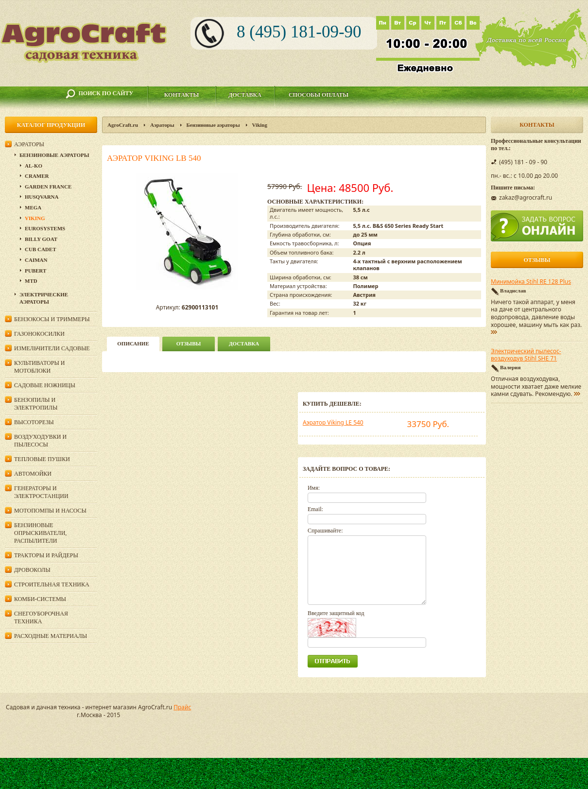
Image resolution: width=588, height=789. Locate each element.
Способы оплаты (318, 94)
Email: (315, 509)
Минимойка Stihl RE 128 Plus (531, 282)
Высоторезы (34, 422)
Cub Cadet (40, 249)
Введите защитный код (336, 613)
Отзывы (188, 343)
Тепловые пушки (42, 459)
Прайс (182, 707)
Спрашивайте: (325, 530)
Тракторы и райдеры (46, 555)
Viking (259, 125)
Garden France (48, 186)
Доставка (244, 94)
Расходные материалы (50, 636)
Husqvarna (41, 197)
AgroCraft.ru (122, 125)
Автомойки (33, 473)
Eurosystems (45, 228)
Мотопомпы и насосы (50, 510)
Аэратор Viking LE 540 (333, 422)
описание (133, 343)
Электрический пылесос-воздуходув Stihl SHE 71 (526, 355)
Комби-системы (40, 599)
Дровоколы (32, 569)
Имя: (314, 487)
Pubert (35, 271)
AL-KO (33, 166)
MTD (31, 281)
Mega (33, 207)
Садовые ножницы (44, 385)
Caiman (36, 260)
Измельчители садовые (52, 348)
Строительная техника (51, 584)
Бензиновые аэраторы (213, 125)
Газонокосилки (39, 333)
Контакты (181, 94)
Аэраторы (162, 125)
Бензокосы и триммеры (52, 319)
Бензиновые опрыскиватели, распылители (40, 533)
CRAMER (37, 176)
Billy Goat (41, 239)
